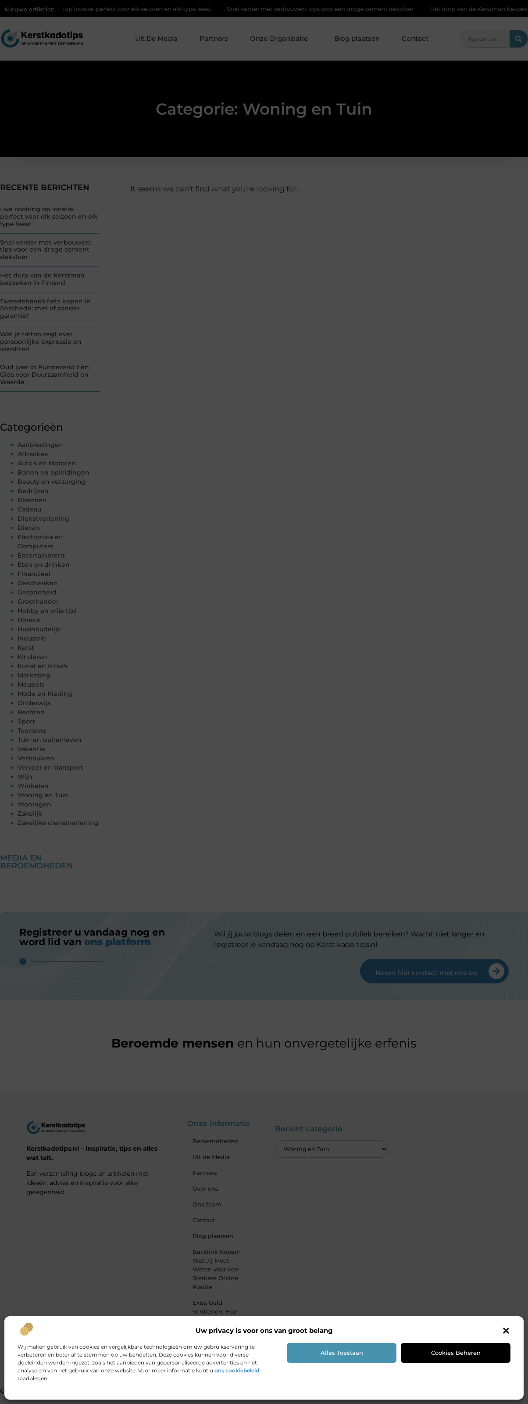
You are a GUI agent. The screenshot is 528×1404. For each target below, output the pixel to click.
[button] (506, 1330)
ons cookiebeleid (236, 1370)
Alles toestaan (342, 1352)
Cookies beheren (456, 1352)
